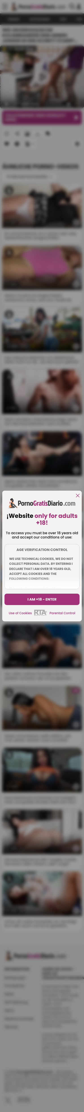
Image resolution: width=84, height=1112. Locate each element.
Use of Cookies (20, 613)
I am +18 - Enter (42, 599)
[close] (78, 496)
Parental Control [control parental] (62, 613)
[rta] (40, 615)
